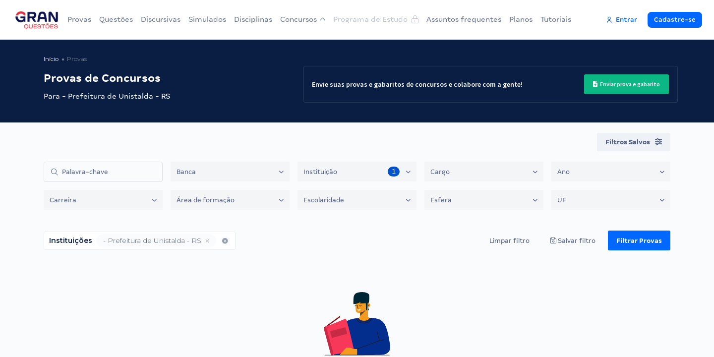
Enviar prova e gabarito (626, 84)
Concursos (302, 19)
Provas (79, 19)
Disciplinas (253, 19)
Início (51, 58)
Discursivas (160, 19)
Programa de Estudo (375, 19)
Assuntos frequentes (463, 19)
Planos (521, 19)
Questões (116, 19)
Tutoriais (555, 19)
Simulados (207, 19)
